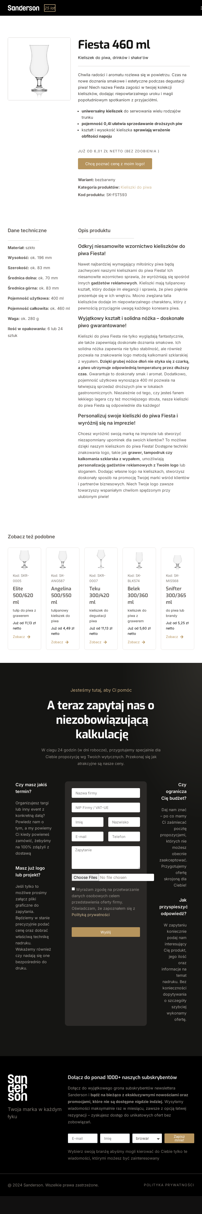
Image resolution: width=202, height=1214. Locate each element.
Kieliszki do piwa (136, 187)
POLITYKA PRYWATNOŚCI (169, 1185)
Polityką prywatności (91, 914)
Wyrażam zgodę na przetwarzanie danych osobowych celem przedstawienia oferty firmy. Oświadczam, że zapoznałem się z (105, 902)
